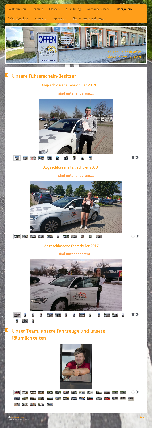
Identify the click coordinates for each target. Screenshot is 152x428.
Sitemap (22, 417)
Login (142, 417)
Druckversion (13, 417)
